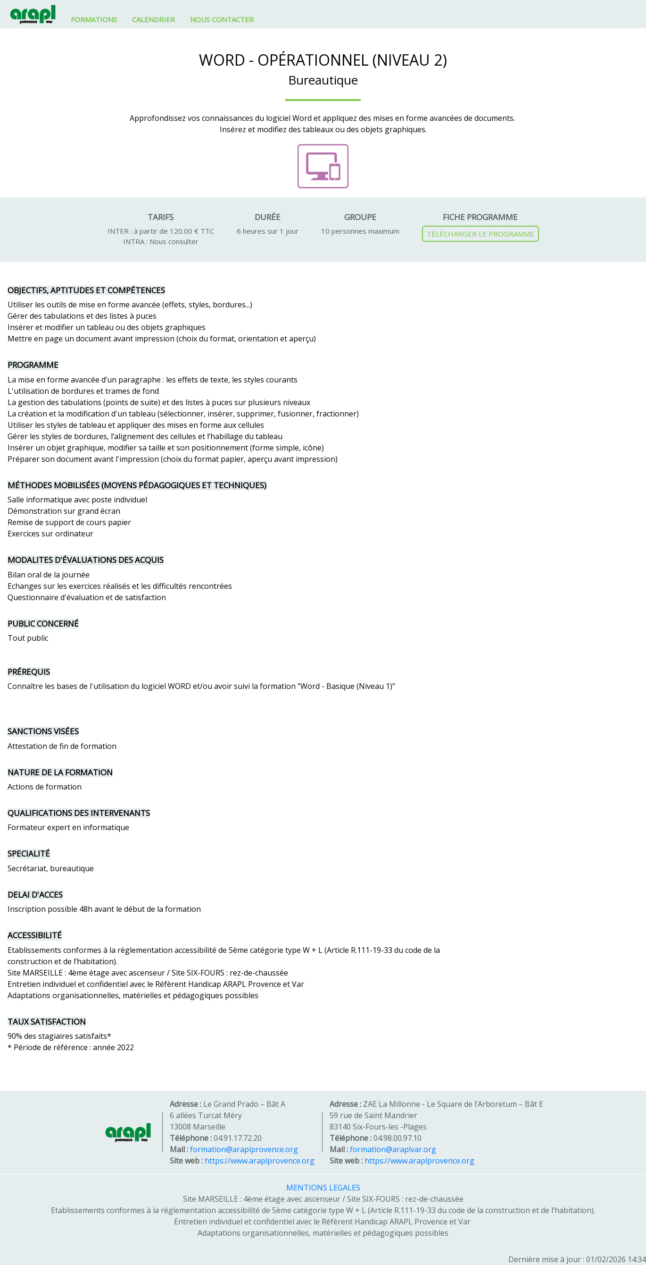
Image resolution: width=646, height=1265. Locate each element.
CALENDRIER (153, 19)
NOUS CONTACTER (222, 19)
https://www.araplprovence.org (260, 1160)
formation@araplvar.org (393, 1149)
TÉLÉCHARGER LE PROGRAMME (480, 233)
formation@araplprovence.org (244, 1149)
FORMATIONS (94, 19)
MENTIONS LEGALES (323, 1187)
